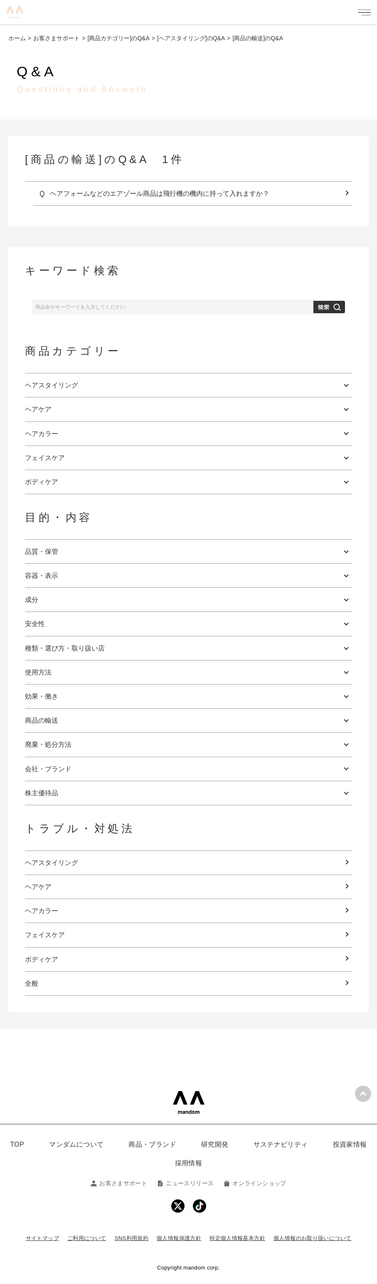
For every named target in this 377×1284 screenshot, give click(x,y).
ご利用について (86, 1238)
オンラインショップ (255, 1183)
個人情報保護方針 (179, 1238)
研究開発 (215, 1144)
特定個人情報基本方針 (237, 1238)
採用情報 (188, 1163)
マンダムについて (76, 1144)
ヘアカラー (41, 910)
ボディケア (41, 959)
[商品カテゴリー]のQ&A (118, 38)
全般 (31, 983)
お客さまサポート (56, 38)
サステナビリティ (281, 1144)
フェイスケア (45, 934)
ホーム (17, 38)
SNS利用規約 (131, 1238)
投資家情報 (350, 1144)
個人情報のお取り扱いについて (312, 1238)
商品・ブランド (152, 1144)
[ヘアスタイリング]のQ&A (191, 38)
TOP (17, 1144)
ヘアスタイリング (51, 862)
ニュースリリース (185, 1183)
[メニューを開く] (364, 12)
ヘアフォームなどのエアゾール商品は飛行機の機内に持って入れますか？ (159, 193)
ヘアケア (38, 886)
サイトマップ (42, 1238)
